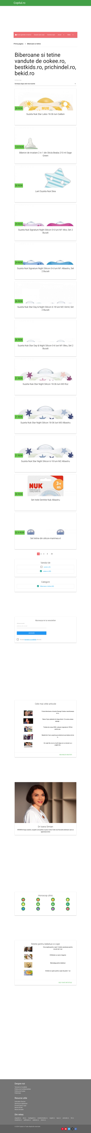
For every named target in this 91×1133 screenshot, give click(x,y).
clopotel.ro (18, 1118)
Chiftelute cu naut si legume (58, 955)
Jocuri (61, 35)
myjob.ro (52, 1118)
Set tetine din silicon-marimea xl (45, 538)
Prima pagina (18, 44)
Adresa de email (20, 623)
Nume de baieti (19, 1109)
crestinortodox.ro (42, 1118)
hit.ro (72, 1118)
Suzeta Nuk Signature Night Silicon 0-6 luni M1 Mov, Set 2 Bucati (45, 231)
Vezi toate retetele (65, 982)
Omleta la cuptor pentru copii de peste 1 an (57, 971)
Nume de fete (19, 1107)
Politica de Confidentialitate (23, 1089)
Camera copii (51, 35)
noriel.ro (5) (47, 567)
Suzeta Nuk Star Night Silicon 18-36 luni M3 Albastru (45, 422)
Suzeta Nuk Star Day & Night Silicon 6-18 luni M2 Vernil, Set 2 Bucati (45, 308)
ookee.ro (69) (47, 571)
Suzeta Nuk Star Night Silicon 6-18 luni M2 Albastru (45, 461)
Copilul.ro (19, 2)
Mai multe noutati (65, 755)
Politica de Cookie (20, 1091)
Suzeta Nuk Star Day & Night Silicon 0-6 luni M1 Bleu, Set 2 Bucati (45, 347)
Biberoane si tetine (34, 44)
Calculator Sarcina (20, 1101)
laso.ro (59, 1118)
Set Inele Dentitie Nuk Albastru (45, 500)
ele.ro (24, 1118)
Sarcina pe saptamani (21, 1103)
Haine (29, 41)
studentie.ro (18, 1120)
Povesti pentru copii (20, 1105)
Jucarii (20, 41)
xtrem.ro (43, 1120)
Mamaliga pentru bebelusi (57, 963)
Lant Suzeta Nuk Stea (45, 191)
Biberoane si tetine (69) (47, 586)
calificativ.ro (27, 1120)
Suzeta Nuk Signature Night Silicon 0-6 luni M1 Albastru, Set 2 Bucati (45, 270)
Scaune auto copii (39, 35)
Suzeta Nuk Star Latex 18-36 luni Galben (45, 114)
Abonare (32, 633)
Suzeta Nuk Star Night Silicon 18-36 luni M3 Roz (45, 384)
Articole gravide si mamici (23, 35)
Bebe (71, 35)
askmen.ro (36, 1120)
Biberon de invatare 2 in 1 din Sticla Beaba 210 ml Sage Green (45, 154)
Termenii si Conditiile (21, 1087)
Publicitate (18, 1093)
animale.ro (66, 1118)
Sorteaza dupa (18, 80)
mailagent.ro (32, 1118)
